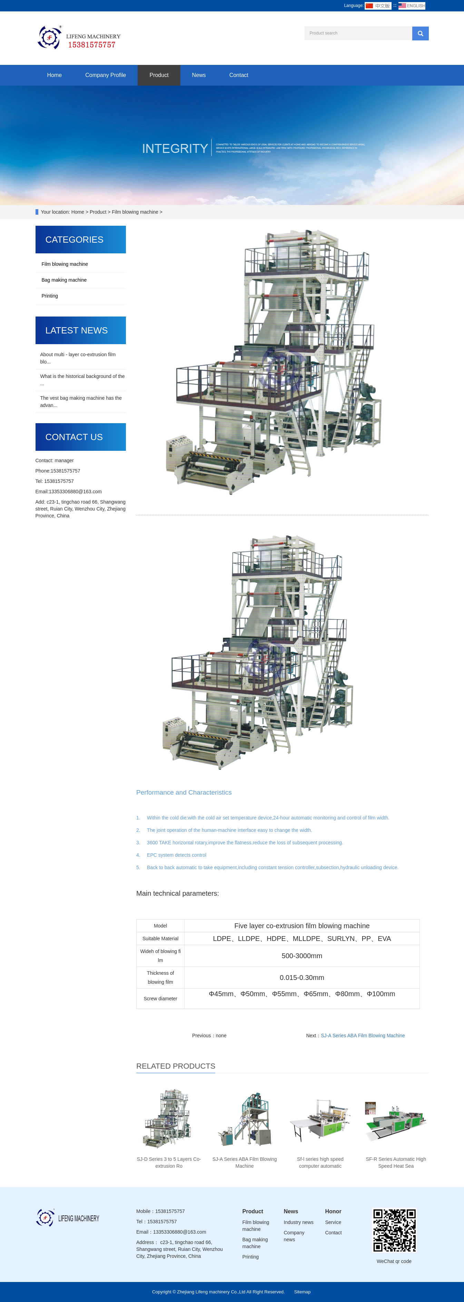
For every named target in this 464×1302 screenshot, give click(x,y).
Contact (238, 75)
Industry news (299, 1222)
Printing (50, 296)
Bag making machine (64, 280)
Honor (333, 1211)
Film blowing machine (65, 264)
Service (333, 1222)
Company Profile (105, 75)
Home (54, 75)
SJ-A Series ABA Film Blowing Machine (363, 1035)
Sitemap (302, 1291)
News (199, 75)
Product (158, 75)
